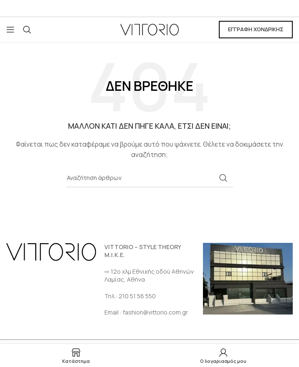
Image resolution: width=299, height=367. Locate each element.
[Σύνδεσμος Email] (149, 8)
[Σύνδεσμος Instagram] (160, 8)
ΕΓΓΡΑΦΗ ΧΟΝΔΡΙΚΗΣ (256, 29)
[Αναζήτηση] (27, 29)
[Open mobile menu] (10, 29)
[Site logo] (149, 29)
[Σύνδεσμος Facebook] (139, 8)
